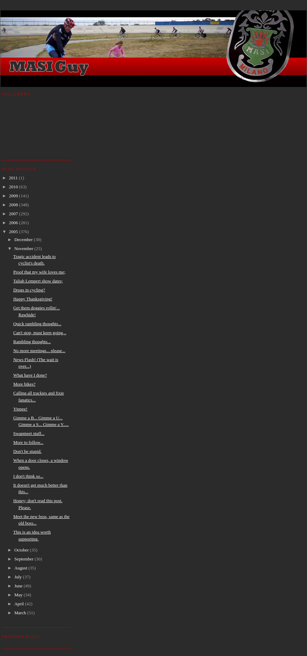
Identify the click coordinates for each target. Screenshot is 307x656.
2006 (14, 222)
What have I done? (30, 375)
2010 (14, 186)
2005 (14, 231)
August (21, 567)
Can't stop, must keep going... (39, 332)
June (19, 585)
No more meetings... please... (39, 350)
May (19, 594)
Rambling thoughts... (32, 341)
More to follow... (28, 442)
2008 (14, 204)
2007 (14, 213)
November (24, 248)
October (22, 550)
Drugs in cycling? (29, 289)
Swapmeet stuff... (28, 433)
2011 (14, 177)
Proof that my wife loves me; (39, 272)
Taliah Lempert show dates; (38, 281)
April (19, 603)
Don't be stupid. (27, 451)
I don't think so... (28, 476)
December (24, 239)
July (18, 576)
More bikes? (24, 384)
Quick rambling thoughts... (37, 323)
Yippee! (20, 408)
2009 (14, 195)
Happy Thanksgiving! (32, 298)
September (24, 558)
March (20, 612)
